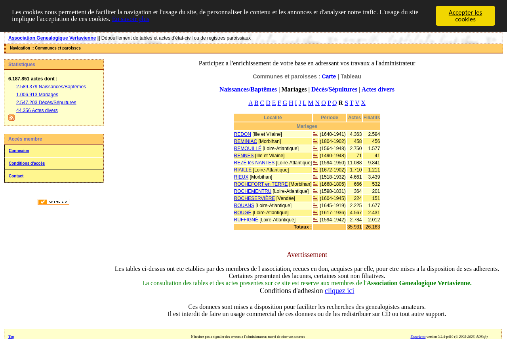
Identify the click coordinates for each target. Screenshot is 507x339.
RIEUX (241, 177)
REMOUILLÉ (247, 148)
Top (11, 337)
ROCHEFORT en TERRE (261, 184)
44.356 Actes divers (37, 110)
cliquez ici (339, 291)
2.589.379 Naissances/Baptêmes (51, 87)
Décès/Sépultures (334, 89)
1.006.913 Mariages (37, 94)
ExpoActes (417, 337)
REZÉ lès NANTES (254, 163)
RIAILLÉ (243, 170)
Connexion (19, 151)
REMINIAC (245, 141)
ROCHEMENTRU (253, 191)
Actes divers (378, 89)
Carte (329, 76)
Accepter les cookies (465, 15)
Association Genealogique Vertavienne (52, 38)
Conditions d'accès (27, 163)
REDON (242, 134)
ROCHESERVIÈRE (254, 198)
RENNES (244, 155)
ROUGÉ (243, 212)
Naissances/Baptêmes (248, 89)
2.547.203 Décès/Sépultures (46, 102)
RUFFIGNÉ (246, 220)
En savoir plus (134, 19)
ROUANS (244, 205)
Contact (16, 176)
